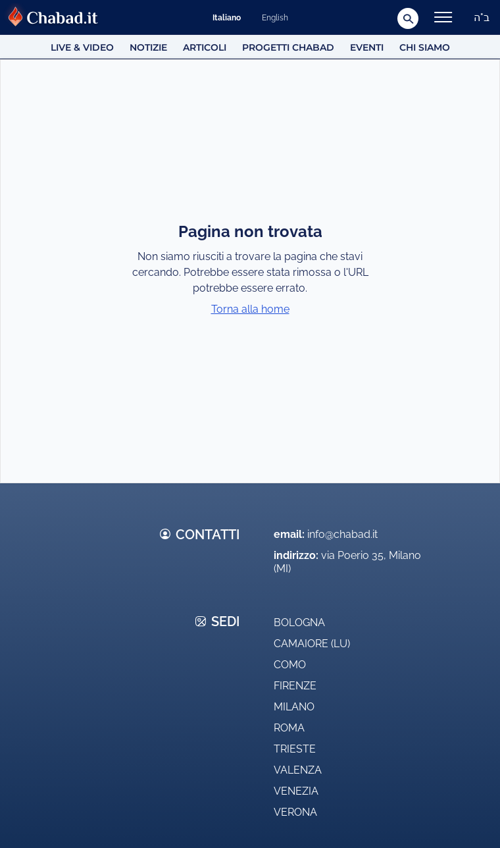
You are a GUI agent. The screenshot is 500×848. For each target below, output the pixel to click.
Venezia (296, 791)
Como (290, 664)
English (275, 17)
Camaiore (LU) (312, 643)
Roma (289, 728)
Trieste (295, 749)
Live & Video (82, 47)
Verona (295, 812)
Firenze (295, 685)
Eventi (367, 47)
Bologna (299, 622)
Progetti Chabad (288, 47)
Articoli (204, 47)
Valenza (298, 770)
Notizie (148, 47)
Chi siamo (424, 47)
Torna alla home (250, 309)
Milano (294, 707)
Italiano (227, 17)
